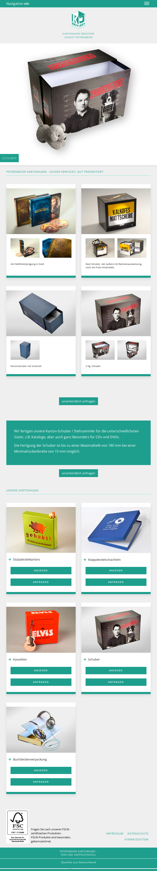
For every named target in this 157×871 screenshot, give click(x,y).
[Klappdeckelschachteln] (116, 530)
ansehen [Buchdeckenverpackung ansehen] (41, 770)
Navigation (17, 3)
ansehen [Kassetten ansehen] (41, 670)
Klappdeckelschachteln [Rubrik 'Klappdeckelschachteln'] (104, 560)
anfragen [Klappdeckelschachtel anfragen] (116, 582)
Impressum (114, 833)
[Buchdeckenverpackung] (41, 730)
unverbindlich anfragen (78, 401)
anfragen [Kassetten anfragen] (41, 682)
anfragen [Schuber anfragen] (116, 682)
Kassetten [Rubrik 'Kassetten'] (20, 659)
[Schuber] (116, 630)
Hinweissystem (137, 839)
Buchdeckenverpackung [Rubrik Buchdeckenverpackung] (30, 759)
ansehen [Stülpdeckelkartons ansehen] (41, 570)
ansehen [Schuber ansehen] (116, 670)
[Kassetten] (41, 630)
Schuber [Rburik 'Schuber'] (94, 659)
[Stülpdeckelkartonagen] (41, 530)
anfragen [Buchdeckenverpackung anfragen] (41, 781)
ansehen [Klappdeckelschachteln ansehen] (116, 570)
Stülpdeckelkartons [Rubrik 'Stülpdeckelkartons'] (26, 559)
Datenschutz (138, 833)
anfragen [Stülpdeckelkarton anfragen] (41, 582)
